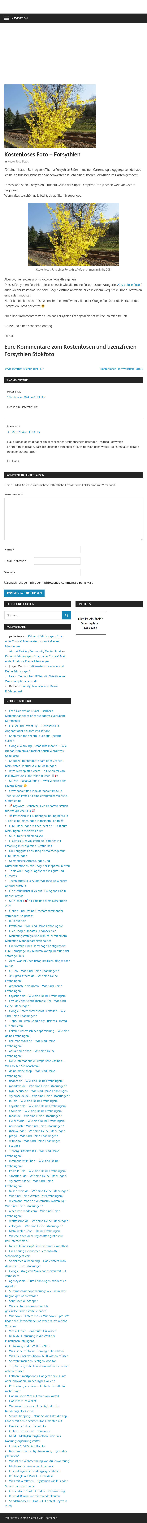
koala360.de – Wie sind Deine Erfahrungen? (37, 1171)
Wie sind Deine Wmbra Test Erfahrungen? (36, 1196)
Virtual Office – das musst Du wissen (33, 1331)
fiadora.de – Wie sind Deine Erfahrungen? (36, 1081)
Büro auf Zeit (17, 921)
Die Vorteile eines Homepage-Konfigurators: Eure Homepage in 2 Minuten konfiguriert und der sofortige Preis (37, 951)
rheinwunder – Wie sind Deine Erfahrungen (37, 1131)
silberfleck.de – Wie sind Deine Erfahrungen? (38, 1176)
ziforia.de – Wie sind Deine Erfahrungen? (35, 1111)
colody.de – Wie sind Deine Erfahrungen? (36, 1226)
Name (9, 549)
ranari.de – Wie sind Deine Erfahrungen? (35, 1116)
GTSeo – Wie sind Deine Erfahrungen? (34, 971)
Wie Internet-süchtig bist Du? (25, 369)
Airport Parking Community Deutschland (35, 651)
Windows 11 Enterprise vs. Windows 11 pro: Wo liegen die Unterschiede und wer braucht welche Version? (37, 1321)
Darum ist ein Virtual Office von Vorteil (34, 1396)
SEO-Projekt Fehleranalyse (26, 836)
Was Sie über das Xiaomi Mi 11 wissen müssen (38, 1356)
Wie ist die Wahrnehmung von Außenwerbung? (39, 1461)
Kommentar (13, 494)
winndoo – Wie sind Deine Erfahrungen (35, 1141)
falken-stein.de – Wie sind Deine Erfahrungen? (39, 1191)
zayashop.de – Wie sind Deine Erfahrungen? (37, 996)
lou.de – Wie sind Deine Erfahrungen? (33, 1101)
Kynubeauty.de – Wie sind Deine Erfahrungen (38, 1091)
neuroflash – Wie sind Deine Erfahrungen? (36, 1126)
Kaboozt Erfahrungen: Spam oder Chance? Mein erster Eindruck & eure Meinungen (34, 641)
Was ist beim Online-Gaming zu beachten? (36, 1351)
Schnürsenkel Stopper (23, 1301)
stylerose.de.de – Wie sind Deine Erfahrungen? (39, 1096)
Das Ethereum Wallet (22, 1401)
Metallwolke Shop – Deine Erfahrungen (34, 1231)
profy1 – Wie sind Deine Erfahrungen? (33, 1136)
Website (9, 572)
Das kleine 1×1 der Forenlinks (27, 1426)
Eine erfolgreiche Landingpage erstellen (34, 1471)
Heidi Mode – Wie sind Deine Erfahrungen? (37, 1121)
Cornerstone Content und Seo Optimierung (37, 1491)
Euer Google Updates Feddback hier (32, 931)
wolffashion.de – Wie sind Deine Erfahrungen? (39, 1221)
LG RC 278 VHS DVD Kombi (27, 1446)
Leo (11, 676)
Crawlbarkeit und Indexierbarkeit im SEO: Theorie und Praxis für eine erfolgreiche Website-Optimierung (36, 796)
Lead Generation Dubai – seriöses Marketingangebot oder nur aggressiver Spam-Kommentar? (35, 716)
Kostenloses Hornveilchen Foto (120, 369)
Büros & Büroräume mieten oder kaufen (34, 1496)
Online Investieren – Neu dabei (29, 1431)
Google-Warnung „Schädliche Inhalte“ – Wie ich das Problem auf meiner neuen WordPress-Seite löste (36, 751)
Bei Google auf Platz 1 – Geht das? (31, 1476)
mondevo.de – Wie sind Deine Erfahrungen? (38, 1086)
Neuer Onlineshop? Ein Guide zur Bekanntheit (38, 1246)
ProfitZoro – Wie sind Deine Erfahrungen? (36, 926)
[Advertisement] (75, 56)
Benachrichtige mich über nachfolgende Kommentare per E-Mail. (48, 582)
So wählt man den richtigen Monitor (32, 1361)
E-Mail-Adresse (15, 561)
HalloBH (14, 1146)
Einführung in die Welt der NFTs (29, 1346)
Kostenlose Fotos (18, 161)
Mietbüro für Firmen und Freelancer (32, 1466)
